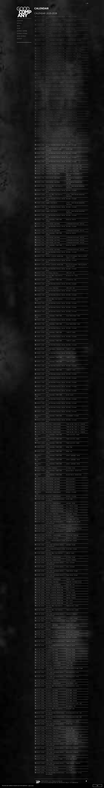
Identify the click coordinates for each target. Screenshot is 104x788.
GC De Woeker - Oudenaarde (72, 625)
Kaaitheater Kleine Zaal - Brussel (73, 521)
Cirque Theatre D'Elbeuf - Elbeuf (73, 315)
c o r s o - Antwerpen (71, 299)
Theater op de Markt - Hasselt (72, 434)
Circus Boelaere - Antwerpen (72, 415)
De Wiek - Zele (69, 728)
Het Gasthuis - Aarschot (71, 537)
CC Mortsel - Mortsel (70, 468)
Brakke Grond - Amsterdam (72, 743)
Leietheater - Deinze (70, 503)
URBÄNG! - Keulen (70, 553)
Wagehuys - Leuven (70, 641)
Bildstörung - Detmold (71, 219)
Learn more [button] (31, 785)
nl (86, 3)
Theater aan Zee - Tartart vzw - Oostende (75, 424)
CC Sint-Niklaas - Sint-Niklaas (72, 133)
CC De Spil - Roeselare (71, 559)
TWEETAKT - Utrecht (70, 332)
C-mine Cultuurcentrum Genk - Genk (74, 165)
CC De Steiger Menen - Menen (72, 171)
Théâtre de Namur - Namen (72, 605)
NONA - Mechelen (70, 516)
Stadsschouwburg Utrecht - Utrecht (74, 61)
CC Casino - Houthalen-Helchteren (73, 40)
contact (19, 38)
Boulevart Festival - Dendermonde (73, 470)
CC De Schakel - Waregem (72, 618)
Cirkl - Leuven (69, 108)
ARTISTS (19, 23)
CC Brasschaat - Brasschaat (72, 535)
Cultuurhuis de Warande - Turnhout (74, 528)
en (87, 3)
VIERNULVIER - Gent (70, 272)
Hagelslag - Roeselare (71, 595)
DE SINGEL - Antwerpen (71, 16)
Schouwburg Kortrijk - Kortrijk (72, 672)
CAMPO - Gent (69, 149)
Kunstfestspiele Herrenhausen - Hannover (75, 223)
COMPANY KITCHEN (22, 33)
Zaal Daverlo (69, 525)
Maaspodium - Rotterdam (71, 614)
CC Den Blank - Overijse (71, 540)
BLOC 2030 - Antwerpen (71, 637)
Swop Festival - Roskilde (71, 82)
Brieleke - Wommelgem (71, 620)
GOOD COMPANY (21, 36)
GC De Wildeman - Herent (72, 683)
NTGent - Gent (69, 662)
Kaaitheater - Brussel (70, 531)
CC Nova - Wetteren (70, 73)
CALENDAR (20, 20)
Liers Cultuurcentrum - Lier (72, 58)
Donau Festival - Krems (71, 20)
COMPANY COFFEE (22, 31)
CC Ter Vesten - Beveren (71, 513)
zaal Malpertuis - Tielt (70, 706)
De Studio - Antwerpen (71, 492)
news (18, 26)
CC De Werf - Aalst (70, 584)
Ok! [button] (97, 785)
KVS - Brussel (69, 767)
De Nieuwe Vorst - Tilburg (71, 275)
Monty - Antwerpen (70, 562)
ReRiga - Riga (69, 447)
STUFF (18, 28)
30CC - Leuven (69, 600)
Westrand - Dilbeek (70, 579)
